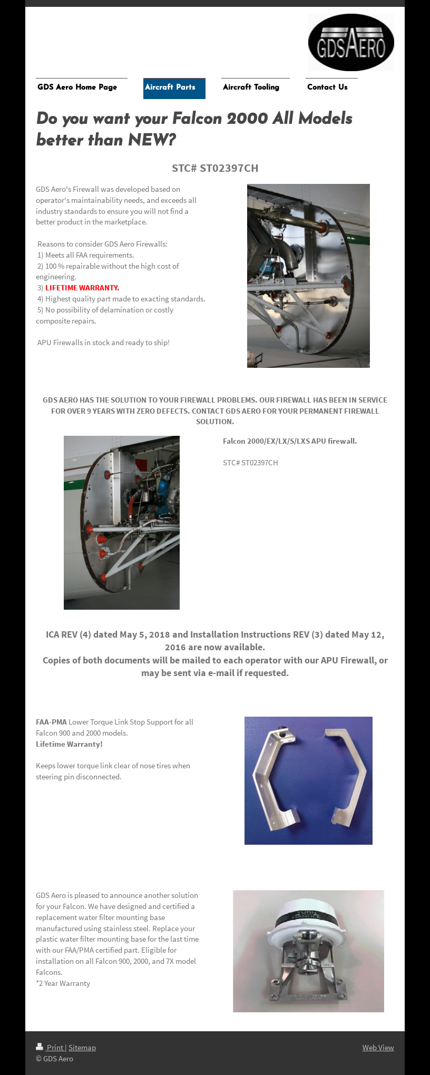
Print (50, 1047)
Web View (378, 1047)
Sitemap (82, 1047)
